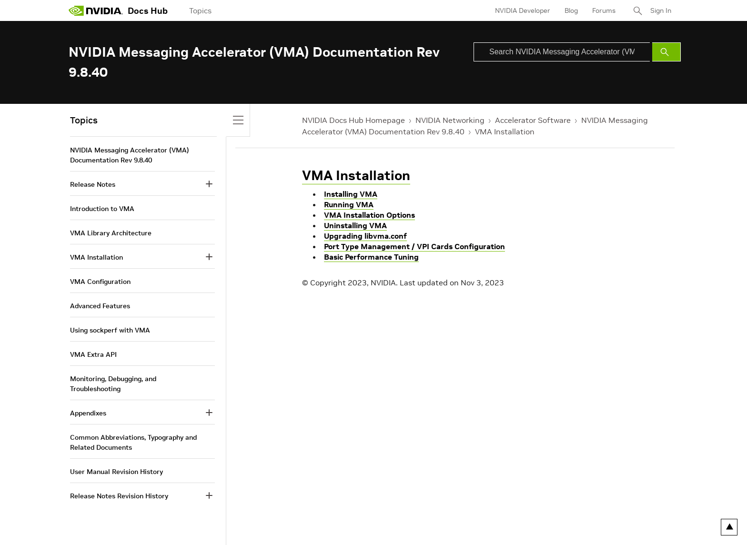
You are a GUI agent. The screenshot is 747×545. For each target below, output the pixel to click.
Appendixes (88, 413)
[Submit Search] (666, 51)
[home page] (96, 10)
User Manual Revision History (116, 471)
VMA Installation (505, 131)
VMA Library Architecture (110, 233)
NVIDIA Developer (522, 10)
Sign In (660, 10)
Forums (604, 10)
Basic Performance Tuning (371, 257)
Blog (571, 10)
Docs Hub (148, 10)
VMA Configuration (100, 281)
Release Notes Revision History (119, 496)
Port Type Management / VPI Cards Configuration (414, 246)
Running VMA (349, 204)
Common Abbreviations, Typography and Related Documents (133, 442)
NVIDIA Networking (450, 120)
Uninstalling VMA (355, 225)
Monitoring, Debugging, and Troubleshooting (113, 383)
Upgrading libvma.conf (365, 236)
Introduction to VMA (102, 208)
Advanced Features (100, 306)
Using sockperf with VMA (110, 330)
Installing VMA (350, 194)
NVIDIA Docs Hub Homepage (353, 120)
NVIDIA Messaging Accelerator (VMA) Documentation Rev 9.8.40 (129, 155)
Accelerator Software (533, 120)
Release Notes (92, 184)
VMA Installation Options (369, 215)
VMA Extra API (93, 354)
